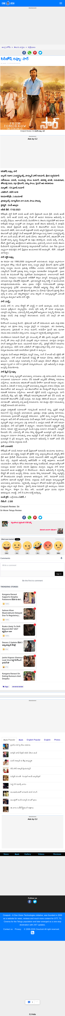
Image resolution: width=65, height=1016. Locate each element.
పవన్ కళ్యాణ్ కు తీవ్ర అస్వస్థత (21, 760)
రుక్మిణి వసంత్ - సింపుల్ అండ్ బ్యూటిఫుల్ (25, 776)
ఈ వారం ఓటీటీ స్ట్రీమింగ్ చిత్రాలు (22, 808)
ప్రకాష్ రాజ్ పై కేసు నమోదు (20, 745)
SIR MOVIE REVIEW (17, 686)
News (6, 854)
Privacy (18, 929)
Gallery (27, 854)
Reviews (57, 854)
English (47, 740)
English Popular (33, 740)
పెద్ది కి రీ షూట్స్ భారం (18, 784)
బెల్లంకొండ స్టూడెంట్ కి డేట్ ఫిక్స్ (20, 522)
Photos (57, 740)
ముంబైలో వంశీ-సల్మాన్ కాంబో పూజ (23, 800)
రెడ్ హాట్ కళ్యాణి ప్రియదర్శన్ (20, 768)
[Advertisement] (32, 28)
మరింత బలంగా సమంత (48, 530)
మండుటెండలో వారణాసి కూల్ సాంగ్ (23, 792)
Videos (41, 854)
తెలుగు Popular (9, 740)
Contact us (8, 929)
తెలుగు (21, 740)
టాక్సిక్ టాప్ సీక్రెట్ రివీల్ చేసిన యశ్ (23, 753)
